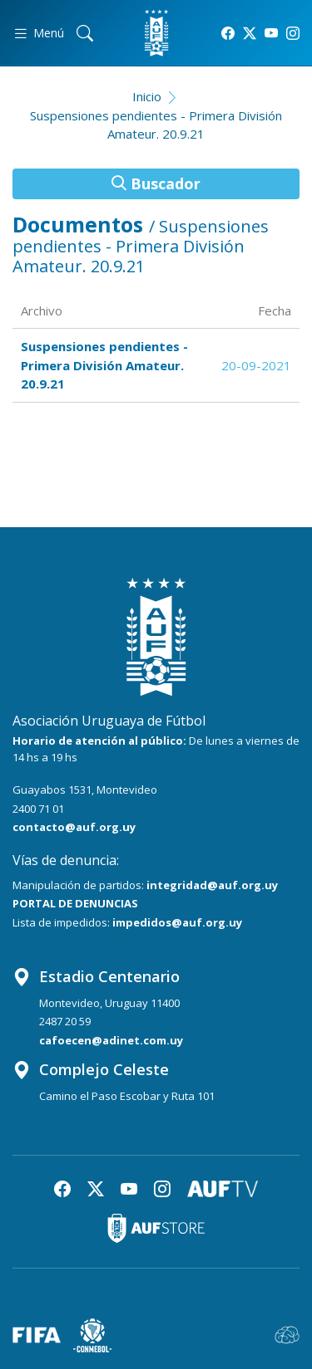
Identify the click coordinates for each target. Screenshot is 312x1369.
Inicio (146, 96)
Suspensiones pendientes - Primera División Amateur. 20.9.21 (156, 125)
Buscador (156, 183)
